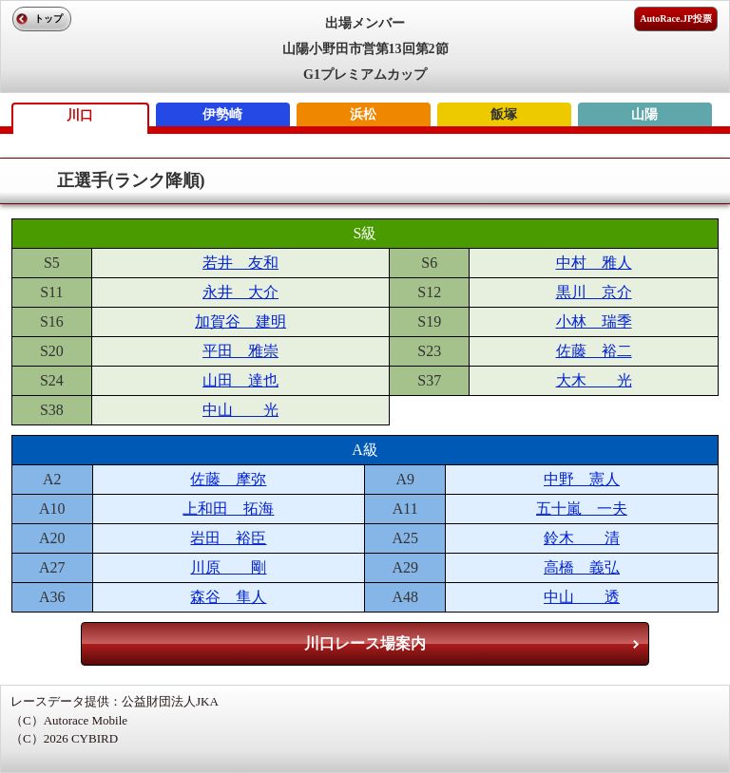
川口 (80, 115)
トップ (48, 18)
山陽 (644, 114)
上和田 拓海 (228, 508)
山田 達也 (240, 380)
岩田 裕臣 (228, 538)
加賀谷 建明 (240, 321)
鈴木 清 (582, 538)
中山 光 (240, 410)
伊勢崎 (222, 114)
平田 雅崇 (240, 351)
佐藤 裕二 (594, 351)
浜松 (363, 114)
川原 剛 (228, 567)
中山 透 (582, 597)
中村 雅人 (594, 263)
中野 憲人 (582, 479)
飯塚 (503, 114)
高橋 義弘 (582, 567)
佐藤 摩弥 (228, 479)
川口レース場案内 (365, 643)
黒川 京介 (594, 292)
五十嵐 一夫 (581, 508)
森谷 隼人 (228, 597)
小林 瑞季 (594, 321)
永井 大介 (240, 292)
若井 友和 (240, 263)
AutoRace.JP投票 (676, 18)
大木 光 (594, 380)
